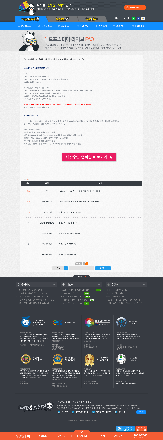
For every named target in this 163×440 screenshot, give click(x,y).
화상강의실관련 (47, 201)
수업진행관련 (47, 212)
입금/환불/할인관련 (47, 223)
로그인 (126, 18)
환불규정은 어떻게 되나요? (68, 223)
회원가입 (116, 18)
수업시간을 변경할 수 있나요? (69, 233)
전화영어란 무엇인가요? (67, 254)
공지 (47, 191)
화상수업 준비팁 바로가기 (89, 156)
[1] (140, 300)
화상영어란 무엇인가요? (67, 244)
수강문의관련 (47, 244)
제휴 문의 (141, 412)
